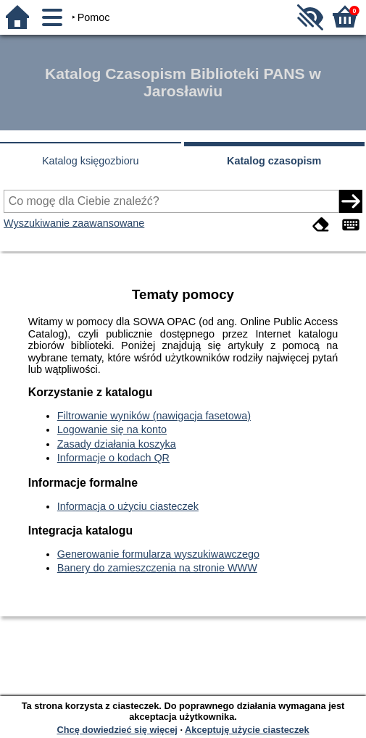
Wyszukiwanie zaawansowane (74, 223)
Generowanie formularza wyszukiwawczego (158, 554)
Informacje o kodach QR (113, 458)
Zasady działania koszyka (116, 444)
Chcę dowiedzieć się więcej (117, 729)
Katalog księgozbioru (90, 161)
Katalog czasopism (274, 161)
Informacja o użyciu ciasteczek (128, 506)
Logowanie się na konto (112, 429)
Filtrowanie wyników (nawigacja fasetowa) (154, 416)
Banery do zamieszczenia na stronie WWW (157, 568)
